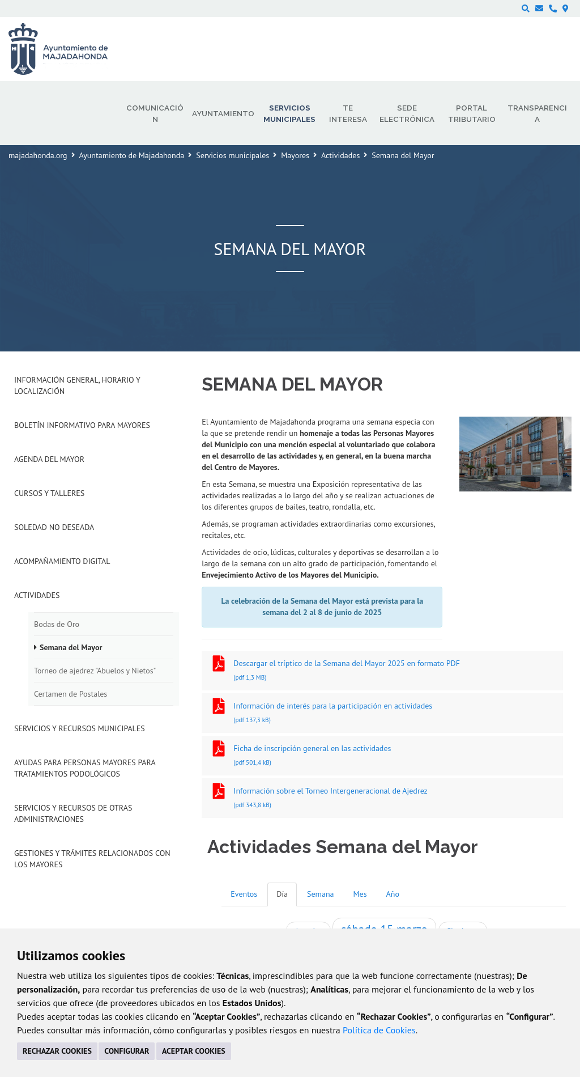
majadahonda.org (37, 155)
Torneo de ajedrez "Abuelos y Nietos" (95, 670)
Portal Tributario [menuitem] (472, 113)
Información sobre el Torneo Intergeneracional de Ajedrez (382, 799)
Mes (360, 894)
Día (282, 894)
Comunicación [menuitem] (155, 113)
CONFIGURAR (126, 1051)
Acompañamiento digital (62, 561)
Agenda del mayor (49, 459)
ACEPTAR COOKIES (193, 1051)
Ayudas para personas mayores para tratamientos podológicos (84, 768)
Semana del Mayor (71, 647)
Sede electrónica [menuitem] (406, 113)
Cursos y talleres (49, 493)
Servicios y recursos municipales (79, 728)
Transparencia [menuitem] (537, 113)
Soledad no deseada (54, 527)
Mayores (295, 155)
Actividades (340, 155)
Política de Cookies (379, 1030)
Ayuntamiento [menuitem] (223, 113)
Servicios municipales (232, 155)
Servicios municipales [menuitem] (289, 113)
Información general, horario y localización (77, 385)
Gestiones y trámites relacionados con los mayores (92, 859)
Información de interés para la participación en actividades (382, 714)
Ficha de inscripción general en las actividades (382, 756)
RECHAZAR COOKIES (57, 1051)
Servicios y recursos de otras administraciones (73, 813)
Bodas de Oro (56, 624)
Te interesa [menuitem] (348, 113)
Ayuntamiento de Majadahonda (132, 155)
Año (392, 894)
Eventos (244, 894)
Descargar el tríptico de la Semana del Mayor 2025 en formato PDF (382, 671)
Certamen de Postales (70, 694)
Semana (320, 894)
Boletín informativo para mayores (82, 425)
